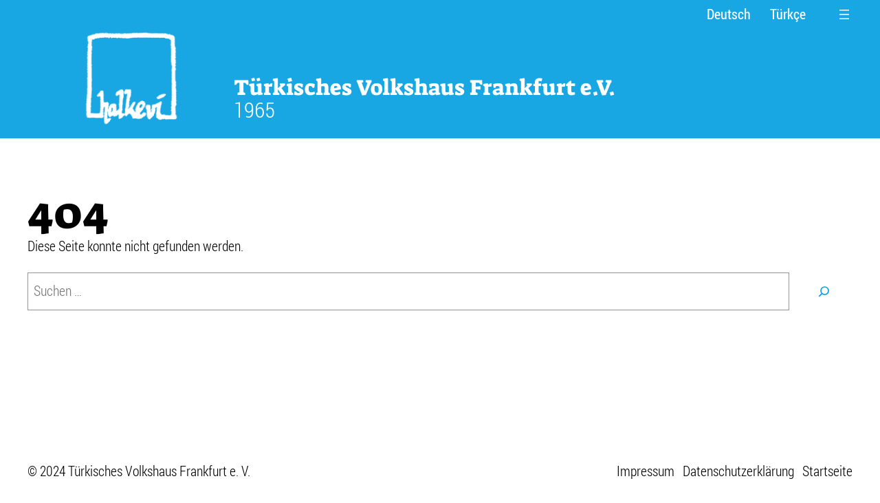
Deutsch (729, 14)
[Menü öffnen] (844, 14)
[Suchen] (824, 291)
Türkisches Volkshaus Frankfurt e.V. (424, 87)
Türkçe (788, 14)
